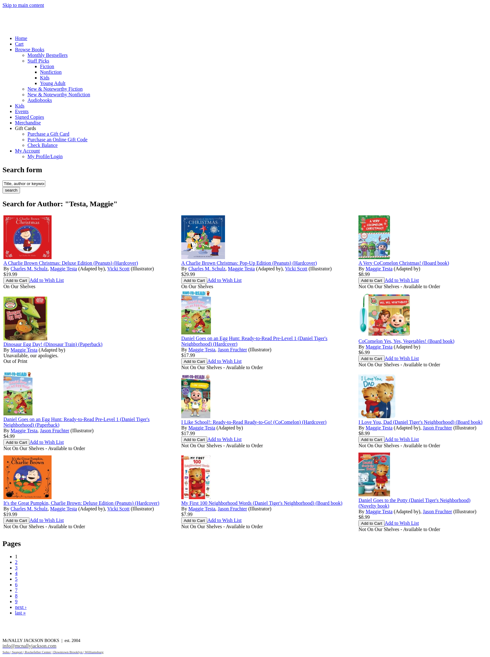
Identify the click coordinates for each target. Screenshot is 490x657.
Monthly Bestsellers (48, 55)
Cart (19, 44)
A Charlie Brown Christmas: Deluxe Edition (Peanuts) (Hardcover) (70, 263)
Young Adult (53, 83)
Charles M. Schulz (29, 268)
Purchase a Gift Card (48, 134)
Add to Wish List (46, 280)
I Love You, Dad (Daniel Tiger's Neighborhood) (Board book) (420, 422)
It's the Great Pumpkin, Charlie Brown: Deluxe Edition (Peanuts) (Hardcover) (81, 503)
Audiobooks (40, 100)
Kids (44, 77)
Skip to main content (23, 5)
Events (22, 111)
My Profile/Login (45, 156)
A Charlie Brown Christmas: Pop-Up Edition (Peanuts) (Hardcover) (249, 263)
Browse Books (29, 49)
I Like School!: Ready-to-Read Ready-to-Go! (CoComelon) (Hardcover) (254, 422)
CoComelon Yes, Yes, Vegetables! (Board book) (406, 341)
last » (20, 612)
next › (21, 607)
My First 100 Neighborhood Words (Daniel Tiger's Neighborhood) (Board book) (261, 503)
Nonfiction (51, 72)
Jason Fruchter (232, 349)
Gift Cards (25, 128)
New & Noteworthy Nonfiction (59, 94)
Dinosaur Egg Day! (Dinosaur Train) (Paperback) (52, 344)
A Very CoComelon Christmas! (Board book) (403, 263)
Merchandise (28, 122)
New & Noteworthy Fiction (55, 89)
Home (21, 38)
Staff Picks (38, 60)
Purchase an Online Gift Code (58, 139)
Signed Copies (29, 117)
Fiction (47, 66)
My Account (27, 150)
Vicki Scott (118, 268)
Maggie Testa (63, 268)
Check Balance (43, 145)
